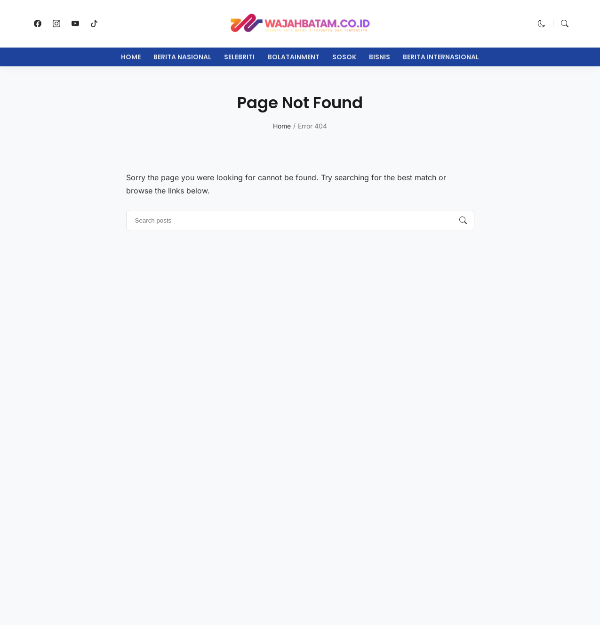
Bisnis (379, 57)
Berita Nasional (182, 57)
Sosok (344, 57)
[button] (541, 23)
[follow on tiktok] (94, 23)
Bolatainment (294, 57)
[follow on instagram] (56, 23)
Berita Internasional (441, 57)
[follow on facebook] (37, 23)
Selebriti (239, 57)
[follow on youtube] (75, 23)
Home (131, 57)
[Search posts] (463, 220)
